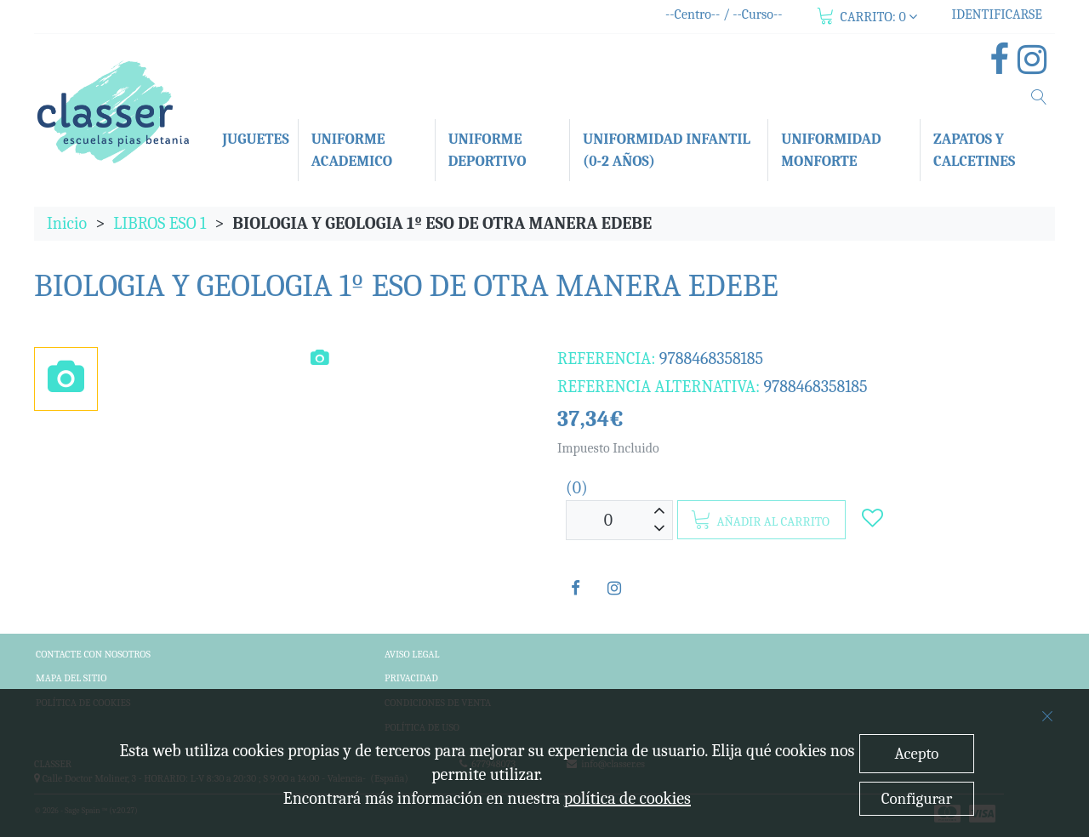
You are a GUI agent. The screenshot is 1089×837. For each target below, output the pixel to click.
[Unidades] (608, 520)
